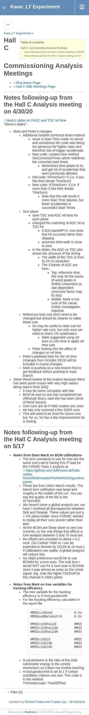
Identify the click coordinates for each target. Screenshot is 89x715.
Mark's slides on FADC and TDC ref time (36, 120)
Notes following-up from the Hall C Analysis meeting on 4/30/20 (54, 52)
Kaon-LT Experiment (17, 33)
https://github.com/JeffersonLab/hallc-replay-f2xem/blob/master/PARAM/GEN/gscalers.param (54, 476)
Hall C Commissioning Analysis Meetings (44, 47)
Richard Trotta (34, 702)
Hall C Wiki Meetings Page (36, 86)
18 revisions (77, 702)
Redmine (30, 712)
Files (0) (17, 692)
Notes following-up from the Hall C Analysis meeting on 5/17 (52, 56)
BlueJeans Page (28, 83)
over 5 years (52, 702)
